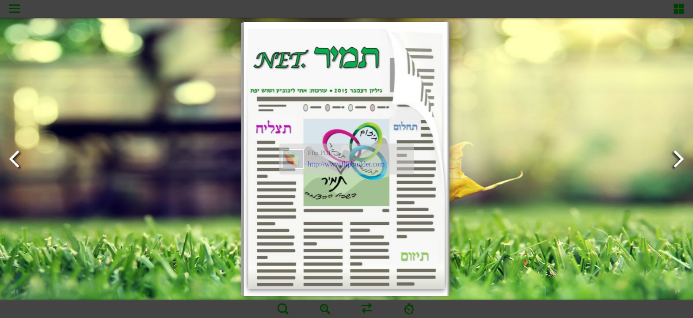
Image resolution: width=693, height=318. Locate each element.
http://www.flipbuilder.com (346, 164)
